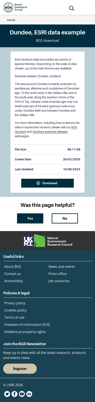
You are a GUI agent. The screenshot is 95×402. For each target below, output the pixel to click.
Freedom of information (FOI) (27, 324)
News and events (62, 266)
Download (49, 183)
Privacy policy (14, 303)
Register (20, 368)
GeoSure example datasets (50, 131)
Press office (58, 273)
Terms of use (14, 317)
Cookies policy (15, 310)
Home (11, 20)
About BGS (12, 266)
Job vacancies (59, 281)
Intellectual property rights (25, 331)
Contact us (12, 273)
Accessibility (13, 281)
